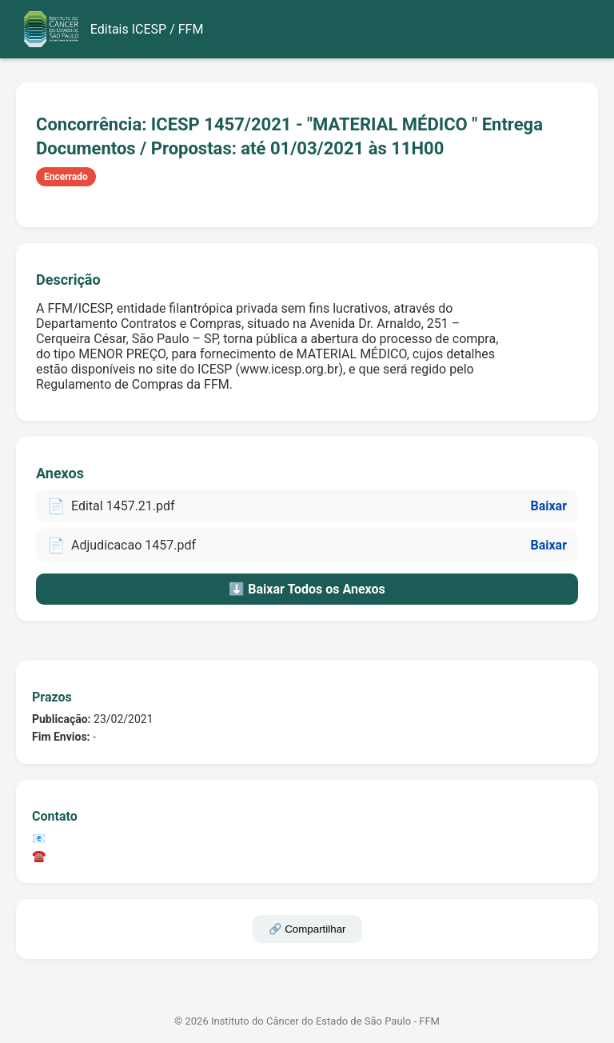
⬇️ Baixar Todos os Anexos (307, 589)
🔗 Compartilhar (307, 929)
